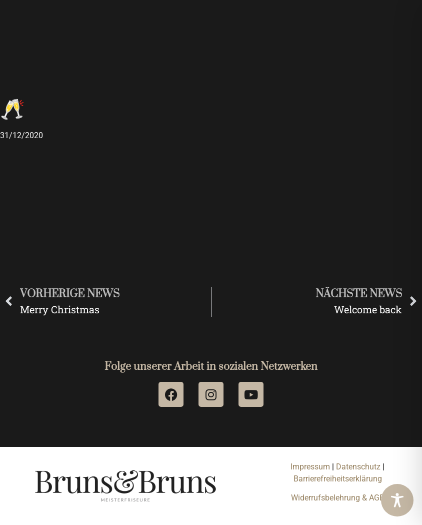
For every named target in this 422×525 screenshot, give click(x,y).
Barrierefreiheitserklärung (338, 478)
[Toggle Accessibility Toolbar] (397, 500)
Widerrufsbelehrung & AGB (337, 497)
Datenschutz (359, 466)
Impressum (310, 466)
